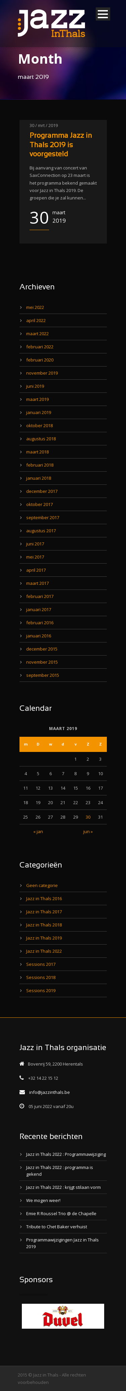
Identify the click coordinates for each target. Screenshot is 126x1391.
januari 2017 (38, 609)
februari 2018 (39, 465)
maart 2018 (37, 452)
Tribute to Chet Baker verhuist (56, 1227)
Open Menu (103, 14)
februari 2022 (39, 347)
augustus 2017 (41, 531)
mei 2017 (35, 557)
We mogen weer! (43, 1200)
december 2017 (41, 491)
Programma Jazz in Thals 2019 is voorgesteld (61, 145)
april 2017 (36, 570)
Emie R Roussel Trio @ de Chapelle (61, 1213)
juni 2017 (35, 544)
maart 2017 (37, 583)
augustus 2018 (41, 439)
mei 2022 (35, 307)
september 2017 (42, 517)
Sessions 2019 (40, 990)
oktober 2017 (39, 504)
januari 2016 (38, 636)
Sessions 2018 (40, 977)
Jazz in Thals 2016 (44, 898)
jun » (88, 831)
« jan (38, 831)
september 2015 (42, 675)
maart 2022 (37, 333)
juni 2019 (35, 386)
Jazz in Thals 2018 (44, 925)
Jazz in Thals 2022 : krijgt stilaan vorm (63, 1187)
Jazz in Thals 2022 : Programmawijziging (66, 1154)
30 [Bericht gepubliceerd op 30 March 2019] (88, 817)
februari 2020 (39, 360)
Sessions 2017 (40, 964)
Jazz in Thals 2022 (44, 951)
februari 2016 (39, 623)
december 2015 (41, 649)
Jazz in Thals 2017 (44, 912)
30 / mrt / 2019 (44, 125)
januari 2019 (38, 412)
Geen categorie (42, 885)
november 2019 (42, 373)
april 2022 (36, 320)
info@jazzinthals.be (49, 1092)
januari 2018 (38, 478)
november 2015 (42, 662)
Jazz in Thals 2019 (44, 938)
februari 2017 (39, 596)
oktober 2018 (39, 425)
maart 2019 (37, 399)
